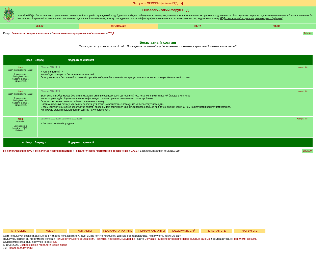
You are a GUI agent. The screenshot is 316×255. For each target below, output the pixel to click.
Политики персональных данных (115, 238)
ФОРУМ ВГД (250, 230)
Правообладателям (20, 247)
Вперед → (41, 60)
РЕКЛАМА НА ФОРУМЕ (117, 230)
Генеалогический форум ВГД (165, 10)
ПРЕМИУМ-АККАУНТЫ (151, 230)
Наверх (300, 67)
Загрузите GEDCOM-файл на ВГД (155, 3)
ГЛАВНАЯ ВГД (217, 230)
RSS (54, 241)
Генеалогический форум (17, 150)
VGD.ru (40, 26)
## (306, 67)
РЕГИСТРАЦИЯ (118, 26)
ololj (20, 119)
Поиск (276, 26)
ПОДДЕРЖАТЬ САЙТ (184, 230)
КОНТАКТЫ (85, 230)
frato (20, 67)
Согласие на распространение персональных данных (177, 238)
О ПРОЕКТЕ (18, 230)
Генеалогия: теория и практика (30, 33)
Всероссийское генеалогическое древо (43, 244)
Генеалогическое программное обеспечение (78, 33)
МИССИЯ (51, 230)
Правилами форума (244, 238)
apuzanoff (88, 60)
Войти (197, 26)
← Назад (27, 60)
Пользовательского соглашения (75, 238)
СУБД (110, 33)
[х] (181, 3)
